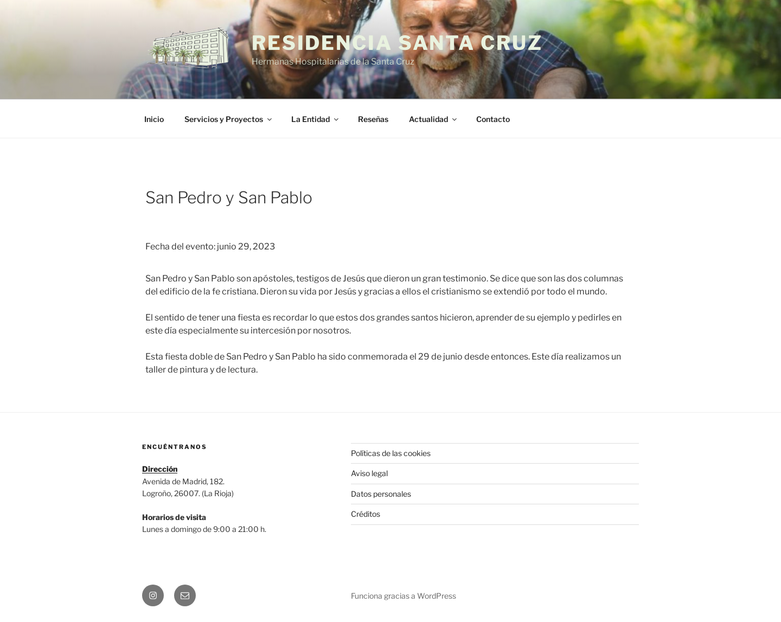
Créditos (365, 513)
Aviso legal (369, 473)
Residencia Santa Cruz (397, 43)
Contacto (493, 119)
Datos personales (381, 493)
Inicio (154, 119)
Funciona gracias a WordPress (403, 595)
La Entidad (315, 119)
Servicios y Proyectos (228, 119)
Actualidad (433, 119)
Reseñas (373, 119)
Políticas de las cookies (391, 453)
